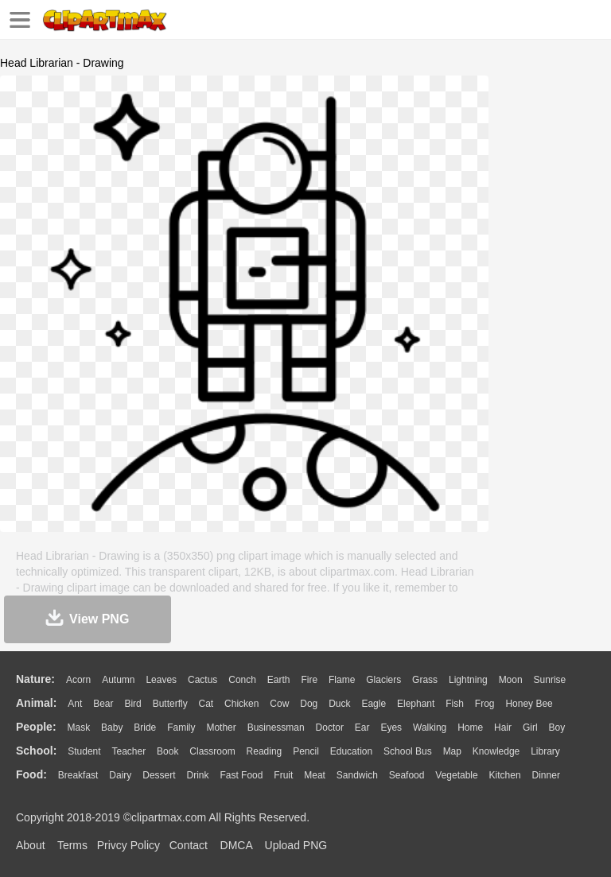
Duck (339, 703)
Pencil (306, 751)
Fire (309, 679)
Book (167, 751)
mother (220, 727)
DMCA (236, 845)
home (470, 727)
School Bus (407, 751)
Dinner (546, 775)
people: (36, 726)
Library (545, 751)
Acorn (78, 679)
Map (452, 751)
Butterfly (170, 703)
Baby (112, 727)
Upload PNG (296, 845)
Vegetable (456, 775)
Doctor (330, 727)
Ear (362, 727)
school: (36, 750)
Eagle (373, 703)
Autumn (118, 679)
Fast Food (241, 775)
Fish (455, 703)
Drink (198, 775)
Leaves (161, 679)
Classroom (212, 751)
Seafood (407, 775)
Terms (72, 845)
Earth (278, 679)
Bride (145, 727)
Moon (511, 679)
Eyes (391, 727)
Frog (485, 703)
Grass (425, 679)
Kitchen (505, 775)
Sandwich (357, 775)
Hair (503, 727)
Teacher (129, 751)
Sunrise (550, 679)
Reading (264, 751)
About (30, 845)
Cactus (202, 679)
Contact (188, 845)
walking (429, 727)
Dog (308, 703)
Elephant (415, 703)
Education (351, 751)
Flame (342, 679)
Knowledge (496, 751)
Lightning (468, 679)
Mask (78, 727)
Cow (279, 703)
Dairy (120, 775)
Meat (314, 775)
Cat (206, 703)
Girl (530, 727)
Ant (75, 703)
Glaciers (383, 679)
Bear (103, 703)
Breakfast (78, 775)
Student (84, 751)
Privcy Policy (128, 845)
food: (31, 774)
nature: (35, 679)
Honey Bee (528, 703)
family (181, 727)
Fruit (283, 775)
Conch (242, 679)
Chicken (241, 703)
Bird (132, 703)
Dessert (158, 775)
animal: (36, 703)
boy (557, 727)
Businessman (276, 727)
